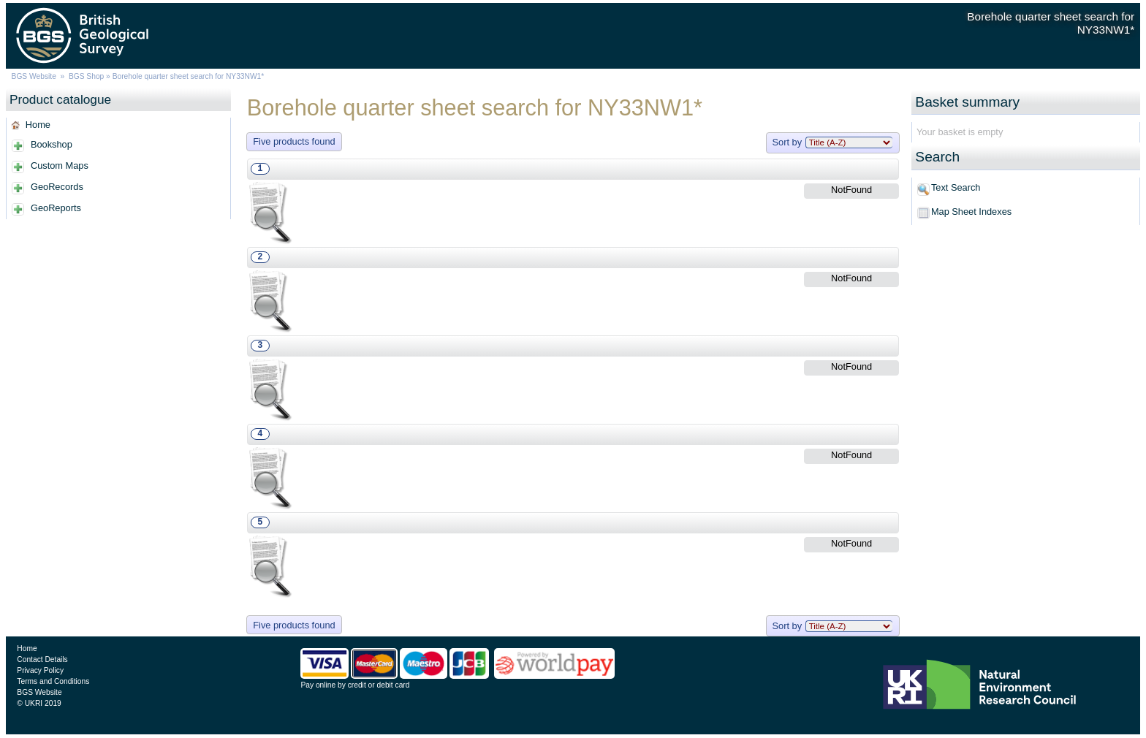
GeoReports (56, 207)
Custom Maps (59, 165)
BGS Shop (86, 76)
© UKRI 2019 (39, 703)
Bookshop (51, 144)
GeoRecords (57, 186)
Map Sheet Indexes (971, 211)
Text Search (956, 187)
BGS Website (34, 76)
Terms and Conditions (53, 681)
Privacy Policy (40, 670)
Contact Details (42, 659)
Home (38, 124)
